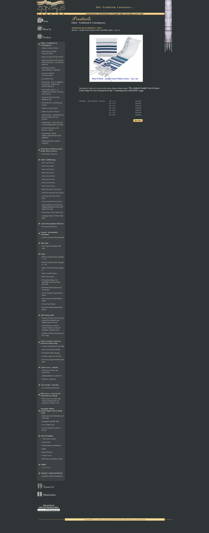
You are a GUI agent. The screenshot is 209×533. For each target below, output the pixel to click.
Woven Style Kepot (48, 304)
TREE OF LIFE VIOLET (50, 112)
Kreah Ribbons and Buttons (51, 445)
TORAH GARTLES (49, 379)
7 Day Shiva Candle (49, 439)
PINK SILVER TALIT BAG (51, 189)
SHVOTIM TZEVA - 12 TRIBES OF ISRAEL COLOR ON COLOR (52, 92)
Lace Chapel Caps (48, 425)
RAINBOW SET (47, 79)
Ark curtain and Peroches (50, 388)
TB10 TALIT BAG (48, 183)
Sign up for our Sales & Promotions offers (49, 506)
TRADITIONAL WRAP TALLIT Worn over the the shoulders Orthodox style (51, 328)
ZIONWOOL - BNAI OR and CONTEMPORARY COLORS (52, 124)
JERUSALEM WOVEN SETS (52, 57)
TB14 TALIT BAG (48, 179)
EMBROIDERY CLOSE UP (52, 376)
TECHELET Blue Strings (50, 353)
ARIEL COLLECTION (50, 48)
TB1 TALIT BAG (48, 163)
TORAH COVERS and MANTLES (50, 371)
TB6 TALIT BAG (48, 173)
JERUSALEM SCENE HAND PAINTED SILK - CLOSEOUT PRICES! (53, 62)
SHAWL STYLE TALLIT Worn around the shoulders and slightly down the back (53, 320)
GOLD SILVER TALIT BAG (52, 201)
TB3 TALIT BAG (48, 169)
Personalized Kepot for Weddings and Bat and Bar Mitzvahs (51, 282)
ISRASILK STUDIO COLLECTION (49, 52)
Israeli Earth (46, 442)
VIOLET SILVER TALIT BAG (53, 193)
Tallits (44, 449)
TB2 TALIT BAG (48, 166)
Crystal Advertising (140, 519)
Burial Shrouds (47, 452)
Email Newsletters (46, 511)
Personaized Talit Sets (49, 227)
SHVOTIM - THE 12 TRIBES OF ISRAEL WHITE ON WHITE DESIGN (52, 84)
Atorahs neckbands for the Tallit (53, 346)
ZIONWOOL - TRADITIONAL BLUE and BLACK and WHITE (53, 117)
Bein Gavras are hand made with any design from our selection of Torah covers (51, 401)
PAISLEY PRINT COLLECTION (48, 74)
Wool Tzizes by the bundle (51, 350)
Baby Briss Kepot (48, 277)
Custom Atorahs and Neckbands (53, 237)
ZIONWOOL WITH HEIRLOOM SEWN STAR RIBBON (51, 135)
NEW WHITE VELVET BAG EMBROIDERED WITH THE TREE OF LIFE (52, 207)
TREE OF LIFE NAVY (50, 108)
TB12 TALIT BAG (48, 176)
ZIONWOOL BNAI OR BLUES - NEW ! (50, 129)
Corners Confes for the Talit (51, 356)
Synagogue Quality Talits (50, 421)
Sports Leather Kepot (49, 273)
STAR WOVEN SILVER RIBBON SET (50, 98)
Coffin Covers (47, 455)
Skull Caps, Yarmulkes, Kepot (52, 459)
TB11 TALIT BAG (48, 186)
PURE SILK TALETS (49, 154)
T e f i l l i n (46, 467)
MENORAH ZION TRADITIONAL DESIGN (51, 69)
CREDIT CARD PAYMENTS (52, 476)
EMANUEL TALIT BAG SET (52, 212)
